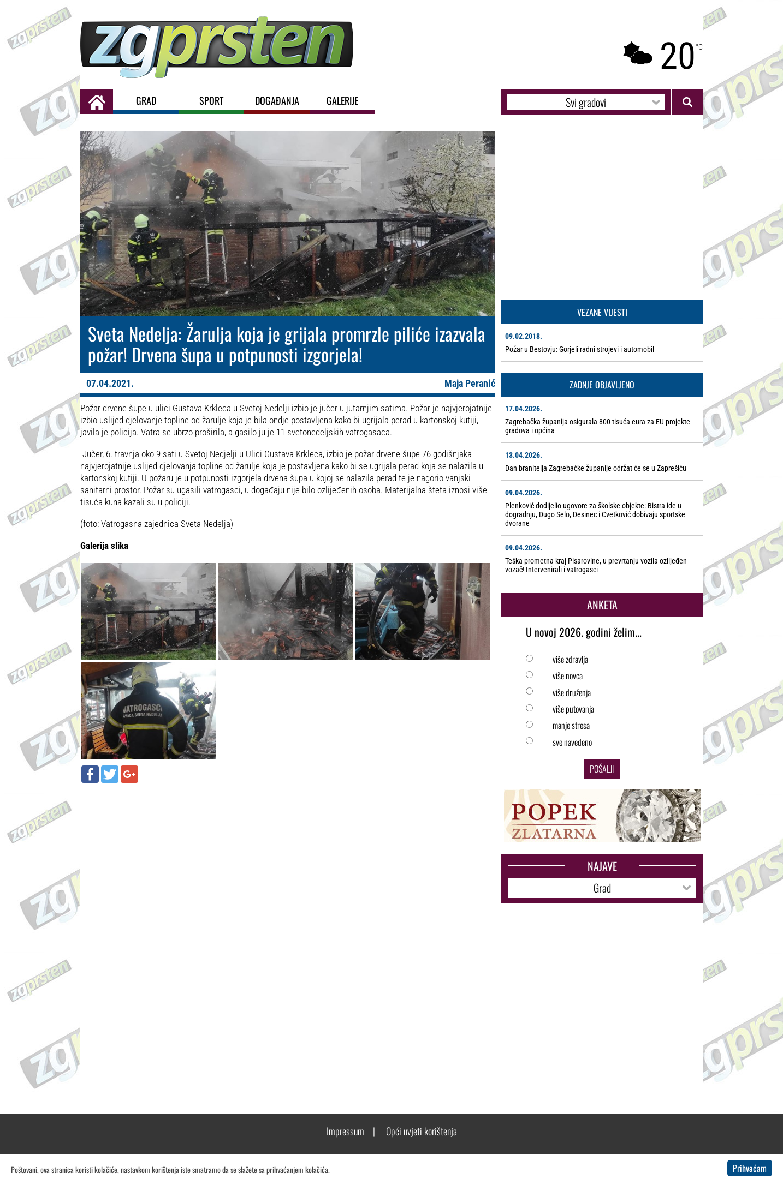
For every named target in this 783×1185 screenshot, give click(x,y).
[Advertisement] (287, 870)
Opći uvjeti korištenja (421, 1131)
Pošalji (602, 768)
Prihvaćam (750, 1168)
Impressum (345, 1131)
